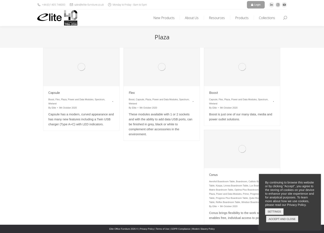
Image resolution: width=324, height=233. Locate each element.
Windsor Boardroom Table (254, 202)
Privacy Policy (147, 229)
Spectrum (99, 99)
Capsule (54, 93)
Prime (246, 194)
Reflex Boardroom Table (228, 202)
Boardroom (241, 181)
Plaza (64, 99)
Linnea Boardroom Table (236, 185)
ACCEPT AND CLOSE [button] (282, 219)
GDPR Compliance (180, 229)
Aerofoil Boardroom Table (222, 181)
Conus (213, 175)
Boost (51, 99)
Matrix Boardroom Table (221, 189)
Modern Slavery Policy (203, 229)
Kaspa (219, 185)
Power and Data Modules (81, 99)
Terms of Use (162, 229)
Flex (57, 99)
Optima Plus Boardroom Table (250, 189)
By (52, 107)
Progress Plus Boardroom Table (232, 198)
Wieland (52, 103)
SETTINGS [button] (274, 211)
